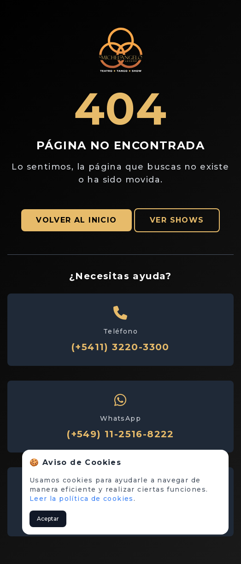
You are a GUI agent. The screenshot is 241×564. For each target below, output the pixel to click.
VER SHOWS (177, 220)
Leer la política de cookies (81, 498)
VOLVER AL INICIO (76, 220)
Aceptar (48, 518)
